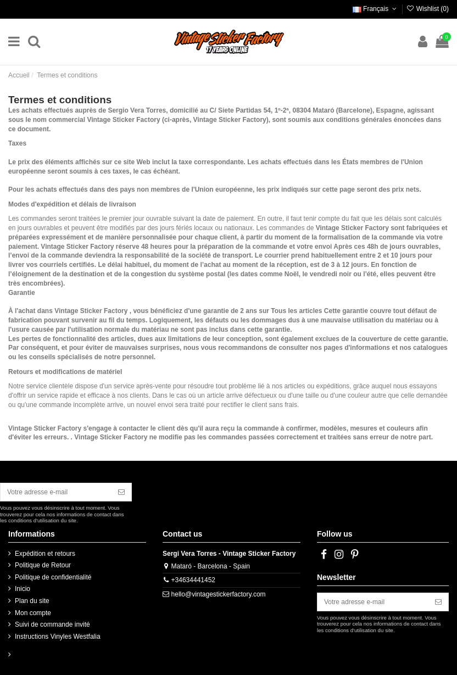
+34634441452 (193, 580)
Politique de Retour (43, 565)
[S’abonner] (121, 492)
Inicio (22, 589)
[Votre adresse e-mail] (56, 492)
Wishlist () (427, 9)
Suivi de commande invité (52, 624)
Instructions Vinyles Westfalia (58, 636)
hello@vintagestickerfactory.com (218, 594)
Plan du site (32, 601)
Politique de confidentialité (53, 577)
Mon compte (33, 613)
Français (376, 9)
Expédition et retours (45, 553)
